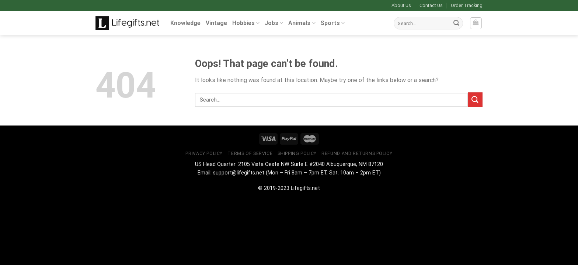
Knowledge (185, 23)
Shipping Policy (297, 153)
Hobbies (246, 23)
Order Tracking (467, 5)
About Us (401, 5)
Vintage (216, 23)
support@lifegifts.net (238, 173)
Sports (333, 23)
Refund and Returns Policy (356, 153)
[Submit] (456, 23)
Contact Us (431, 5)
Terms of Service (249, 153)
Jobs (274, 23)
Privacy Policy (204, 153)
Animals (301, 23)
